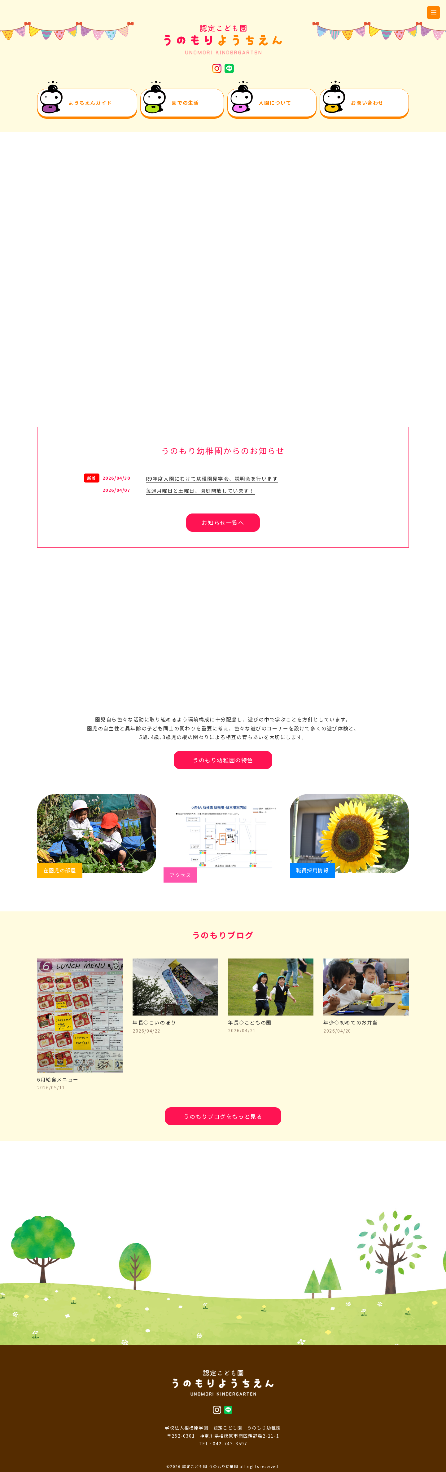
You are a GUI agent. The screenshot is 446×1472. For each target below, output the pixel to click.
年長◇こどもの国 (270, 1022)
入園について (275, 102)
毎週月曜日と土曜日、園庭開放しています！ (200, 490)
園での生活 (185, 102)
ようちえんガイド (90, 102)
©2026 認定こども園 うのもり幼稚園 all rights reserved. (223, 1466)
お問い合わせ (367, 102)
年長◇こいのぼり (175, 1022)
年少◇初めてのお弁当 (366, 1022)
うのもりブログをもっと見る (223, 1116)
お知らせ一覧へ (223, 522)
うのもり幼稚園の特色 (223, 760)
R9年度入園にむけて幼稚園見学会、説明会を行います (212, 478)
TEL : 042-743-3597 (223, 1443)
